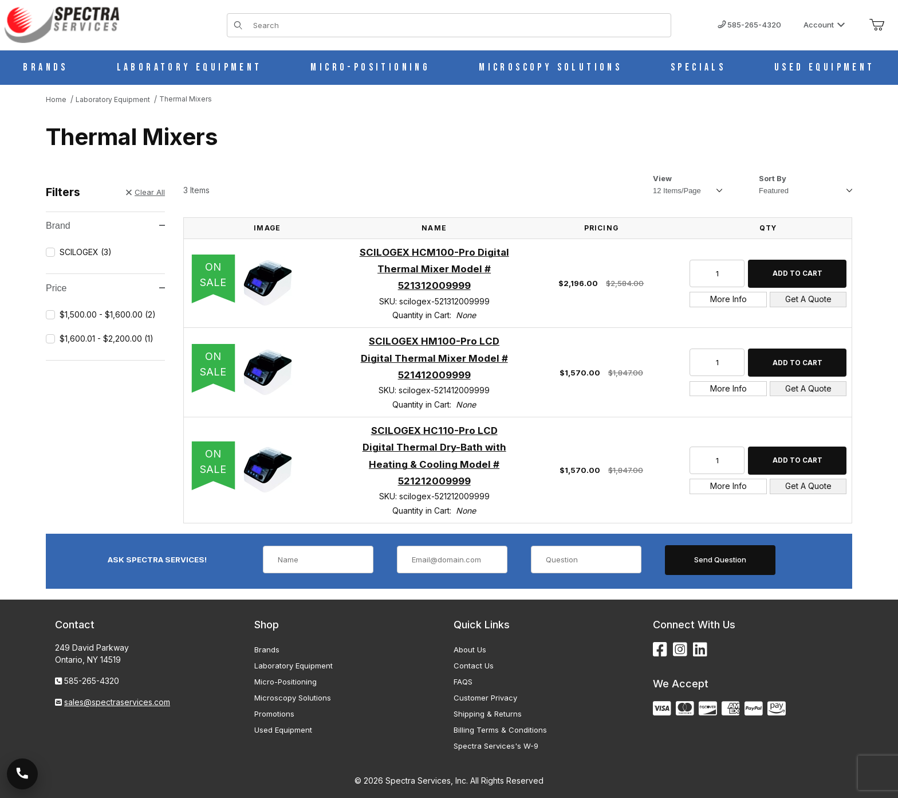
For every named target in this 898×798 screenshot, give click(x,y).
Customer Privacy (485, 697)
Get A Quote (808, 299)
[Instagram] (680, 649)
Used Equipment (283, 729)
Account (824, 24)
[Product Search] (458, 25)
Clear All (145, 192)
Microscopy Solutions (292, 697)
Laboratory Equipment (293, 665)
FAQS (463, 681)
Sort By (772, 178)
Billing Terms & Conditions (500, 729)
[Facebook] (660, 649)
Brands (266, 649)
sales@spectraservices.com (117, 702)
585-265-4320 (749, 24)
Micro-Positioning (285, 681)
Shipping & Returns (488, 713)
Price (105, 288)
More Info (728, 299)
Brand (105, 225)
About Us (470, 649)
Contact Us (474, 665)
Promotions (274, 713)
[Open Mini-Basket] (876, 25)
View (662, 178)
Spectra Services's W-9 (496, 745)
